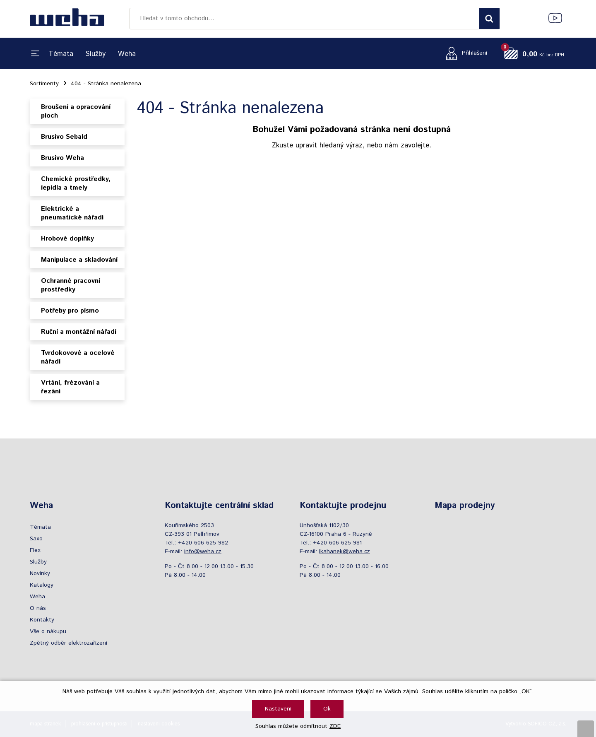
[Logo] (67, 18)
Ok (327, 709)
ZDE (335, 726)
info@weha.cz (202, 551)
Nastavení (278, 709)
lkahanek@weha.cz (344, 551)
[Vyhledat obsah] (489, 18)
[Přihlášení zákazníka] (464, 53)
